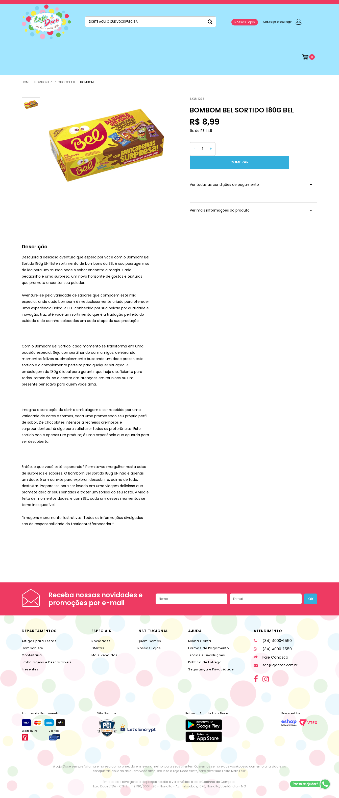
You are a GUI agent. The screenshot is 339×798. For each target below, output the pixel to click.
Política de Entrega (205, 649)
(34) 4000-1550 (273, 627)
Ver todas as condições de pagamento (224, 171)
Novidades (101, 628)
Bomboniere (32, 635)
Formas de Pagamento (208, 635)
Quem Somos (149, 628)
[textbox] (150, 21)
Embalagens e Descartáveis (46, 649)
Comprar (267, 149)
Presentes (30, 656)
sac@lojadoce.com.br (275, 651)
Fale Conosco (271, 643)
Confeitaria (32, 642)
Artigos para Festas (39, 628)
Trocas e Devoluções (206, 642)
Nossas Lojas (244, 22)
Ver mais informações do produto (220, 196)
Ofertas (97, 635)
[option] (106, 142)
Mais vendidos (104, 642)
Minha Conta (199, 628)
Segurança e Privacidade (211, 656)
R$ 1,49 (206, 130)
